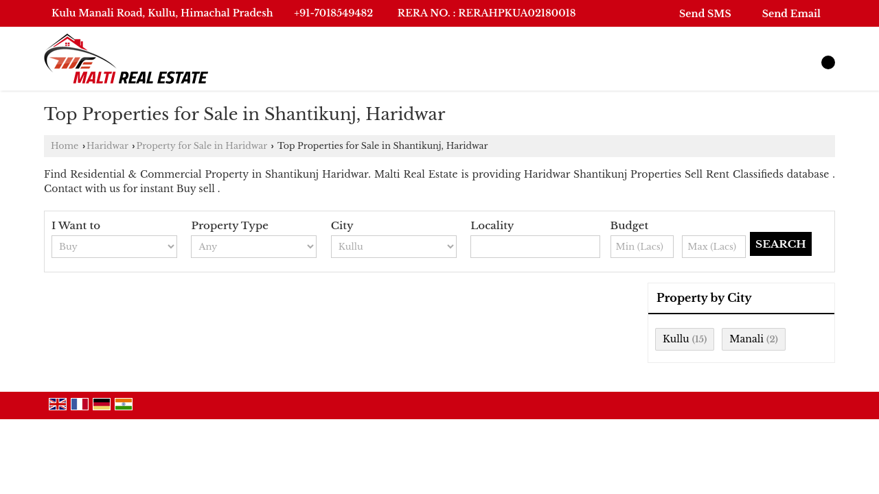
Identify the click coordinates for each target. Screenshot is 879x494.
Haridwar (107, 146)
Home (64, 146)
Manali (746, 339)
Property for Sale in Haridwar (202, 146)
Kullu (676, 339)
